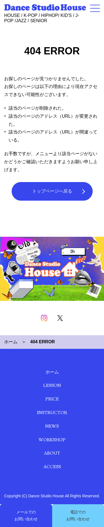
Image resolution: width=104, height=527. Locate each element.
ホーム (10, 341)
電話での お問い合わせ (78, 515)
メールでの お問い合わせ (26, 515)
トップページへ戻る (52, 191)
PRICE (52, 399)
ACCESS (52, 467)
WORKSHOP (52, 440)
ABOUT (52, 453)
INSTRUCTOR (52, 412)
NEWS (52, 426)
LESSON (52, 385)
